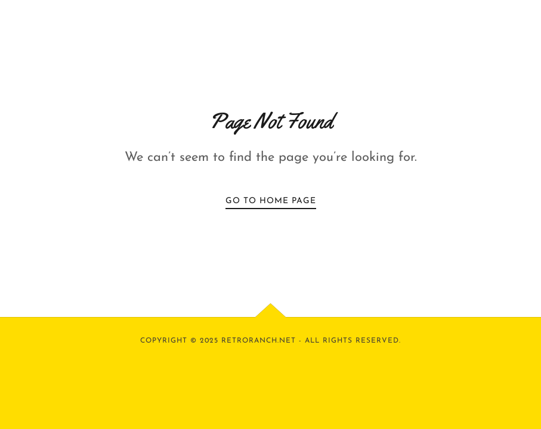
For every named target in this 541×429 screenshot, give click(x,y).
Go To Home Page (270, 201)
